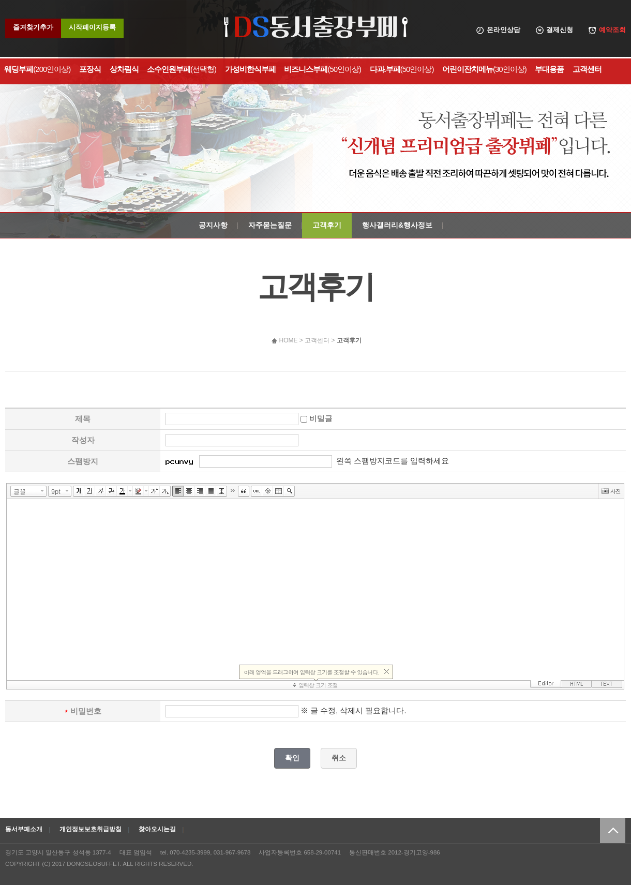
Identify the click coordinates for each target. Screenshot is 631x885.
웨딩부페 (37, 69)
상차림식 (124, 69)
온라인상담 (503, 30)
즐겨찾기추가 (33, 27)
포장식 (90, 69)
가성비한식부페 (250, 69)
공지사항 (213, 225)
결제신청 (559, 30)
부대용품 (549, 69)
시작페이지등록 (92, 27)
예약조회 (612, 30)
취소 (339, 758)
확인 (292, 758)
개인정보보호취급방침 (90, 829)
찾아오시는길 (157, 829)
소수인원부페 (181, 69)
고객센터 (587, 69)
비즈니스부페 (322, 69)
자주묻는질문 (270, 225)
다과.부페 (402, 69)
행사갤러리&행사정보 (397, 225)
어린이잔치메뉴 (484, 69)
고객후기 (326, 225)
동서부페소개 (23, 829)
